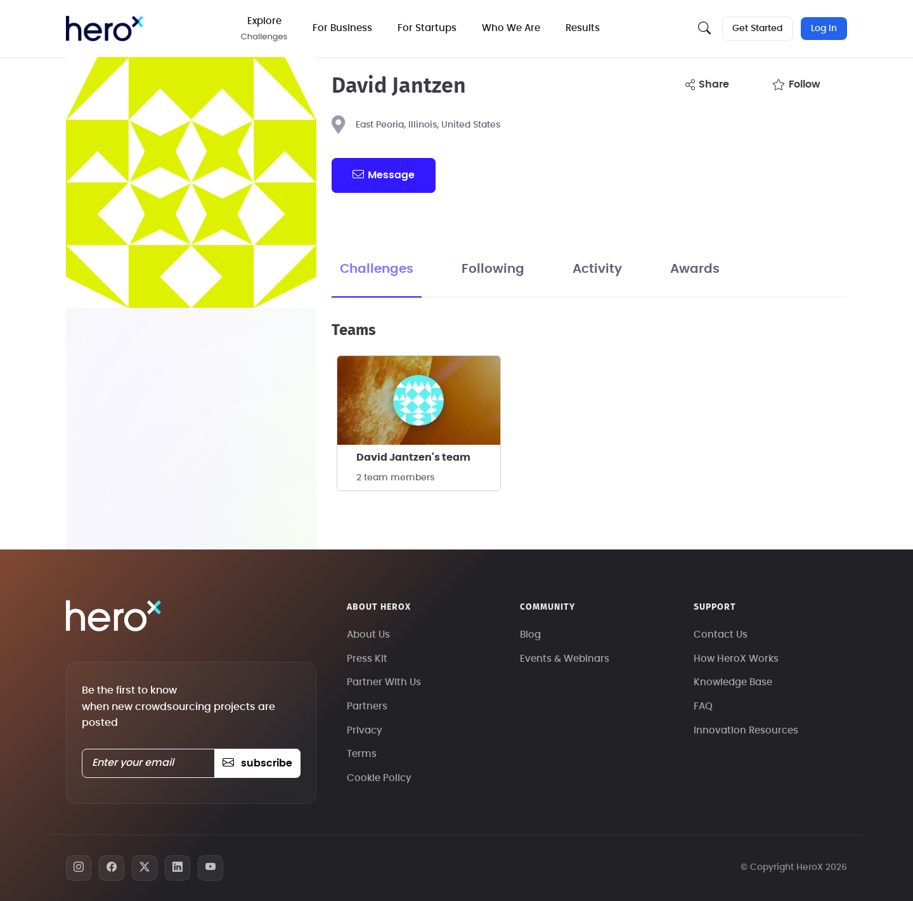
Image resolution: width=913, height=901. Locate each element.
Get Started (757, 28)
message (384, 174)
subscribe (257, 763)
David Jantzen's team (413, 457)
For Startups (428, 28)
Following (493, 269)
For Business (343, 28)
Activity (597, 269)
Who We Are (512, 28)
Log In (824, 28)
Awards (695, 269)
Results (584, 28)
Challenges (376, 269)
